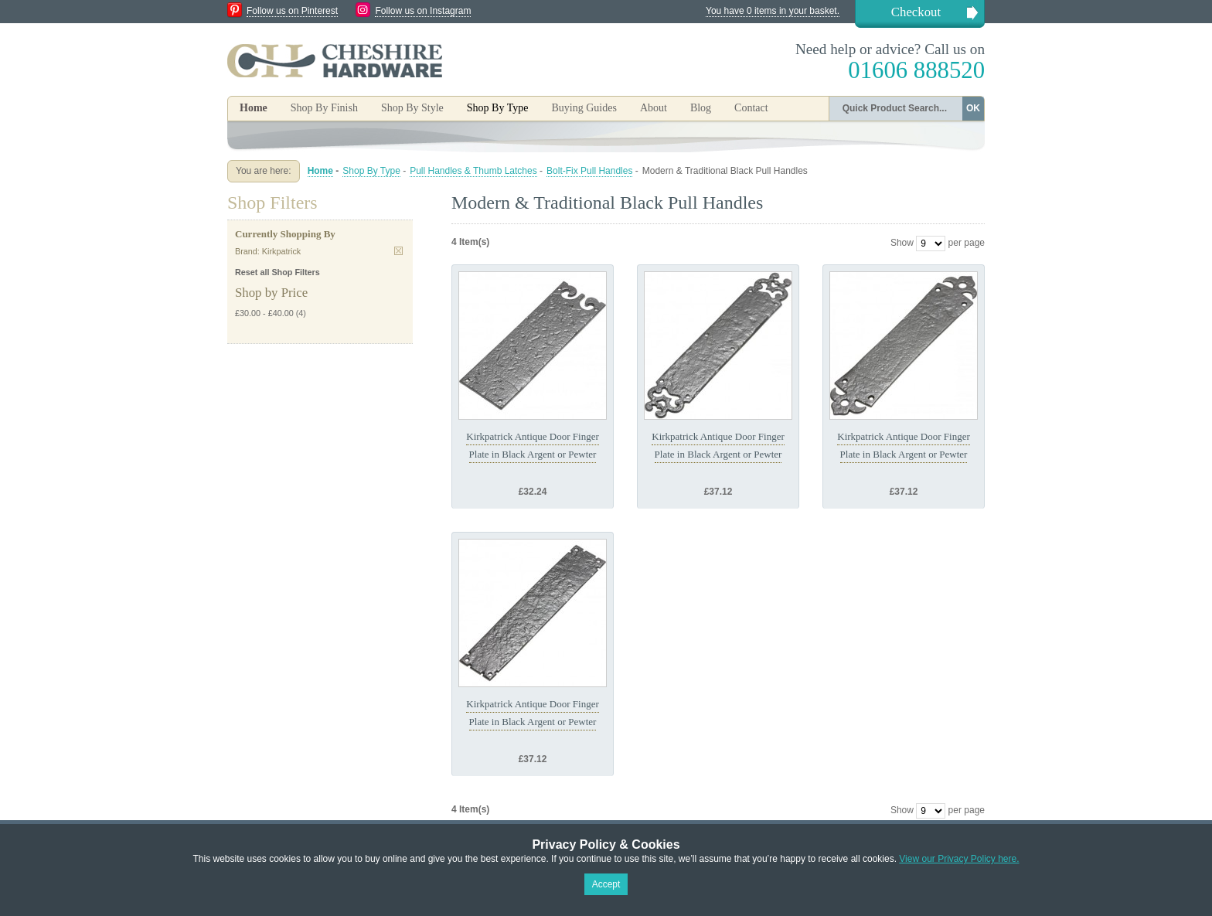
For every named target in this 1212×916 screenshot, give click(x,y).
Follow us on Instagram (423, 10)
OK (973, 108)
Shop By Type (371, 170)
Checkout (916, 12)
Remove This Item (398, 251)
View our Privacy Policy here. (959, 858)
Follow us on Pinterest (292, 10)
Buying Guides (583, 108)
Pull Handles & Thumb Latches (473, 170)
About (653, 108)
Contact (751, 108)
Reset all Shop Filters (277, 272)
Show (902, 242)
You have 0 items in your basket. (772, 10)
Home (253, 108)
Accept (606, 884)
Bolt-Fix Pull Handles (589, 170)
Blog (700, 108)
